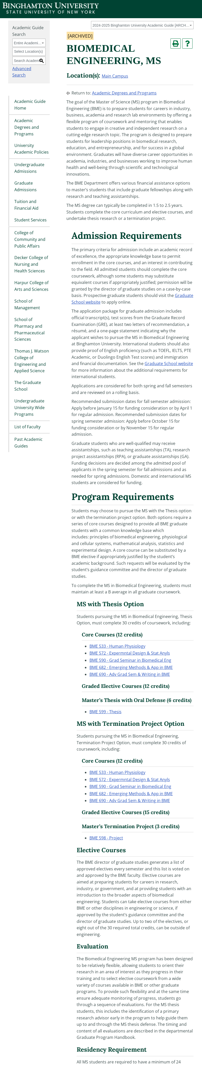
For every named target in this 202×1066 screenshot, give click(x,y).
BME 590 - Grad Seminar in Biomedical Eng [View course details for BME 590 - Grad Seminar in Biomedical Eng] (130, 660)
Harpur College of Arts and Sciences (31, 286)
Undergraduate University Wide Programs (29, 407)
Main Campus (115, 76)
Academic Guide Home (30, 105)
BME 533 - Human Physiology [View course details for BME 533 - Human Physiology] (117, 646)
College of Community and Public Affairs (29, 239)
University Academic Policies (31, 149)
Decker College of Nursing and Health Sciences (31, 264)
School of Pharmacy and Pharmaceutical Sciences (29, 329)
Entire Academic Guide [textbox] (28, 43)
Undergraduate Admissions (29, 168)
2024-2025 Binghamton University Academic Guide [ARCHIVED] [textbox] (141, 25)
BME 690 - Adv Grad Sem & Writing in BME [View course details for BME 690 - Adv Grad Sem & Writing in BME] (129, 674)
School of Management (27, 304)
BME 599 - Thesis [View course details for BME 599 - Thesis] (105, 712)
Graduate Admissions (25, 186)
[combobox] (142, 25)
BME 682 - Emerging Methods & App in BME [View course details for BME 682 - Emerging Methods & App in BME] (131, 667)
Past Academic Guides (28, 442)
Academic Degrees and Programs (26, 127)
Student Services (30, 220)
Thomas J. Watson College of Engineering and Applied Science (31, 361)
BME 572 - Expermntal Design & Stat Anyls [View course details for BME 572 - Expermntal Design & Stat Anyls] (129, 653)
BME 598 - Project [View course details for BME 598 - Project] (106, 838)
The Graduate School (27, 386)
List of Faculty (27, 427)
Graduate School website (169, 363)
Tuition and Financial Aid (26, 205)
